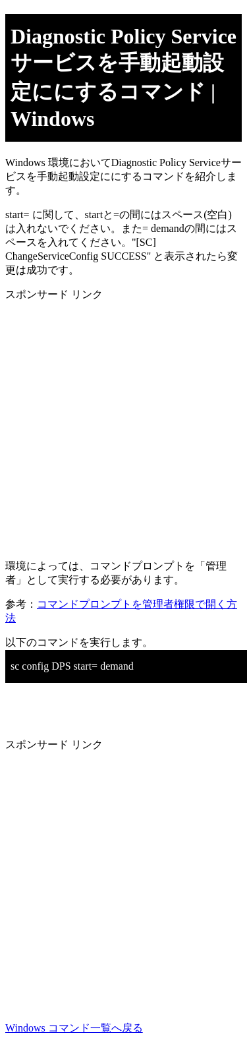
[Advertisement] (123, 425)
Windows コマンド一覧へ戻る (74, 1027)
